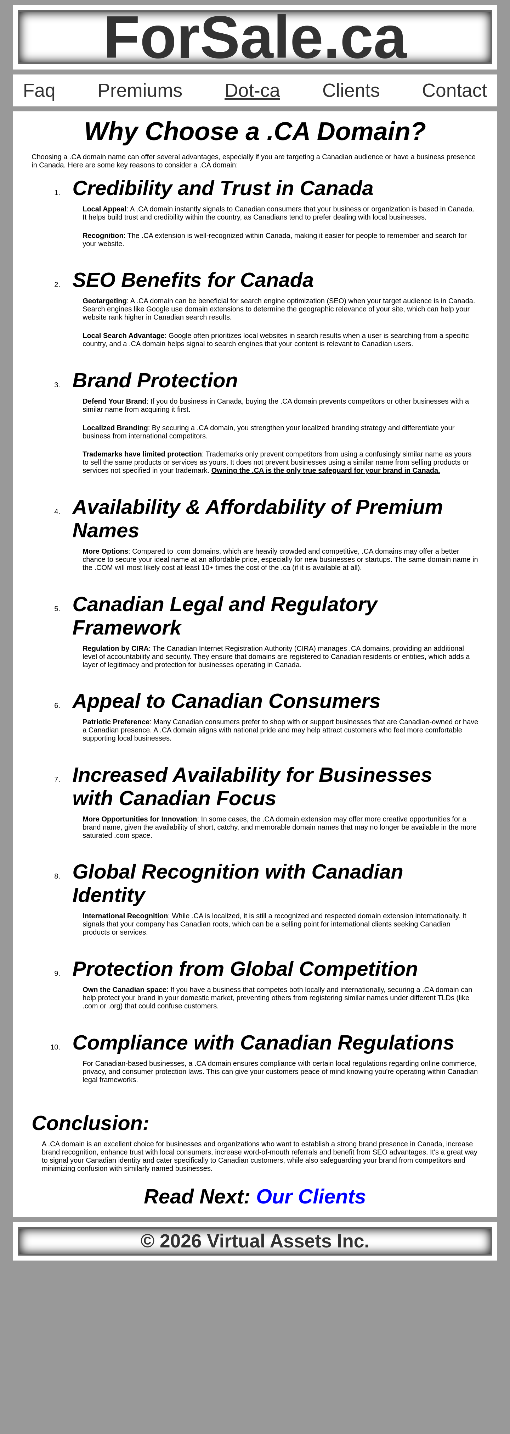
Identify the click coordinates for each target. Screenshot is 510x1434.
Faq (39, 90)
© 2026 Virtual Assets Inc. (255, 1240)
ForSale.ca (255, 37)
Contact (454, 90)
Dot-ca (252, 90)
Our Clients (311, 1196)
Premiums (139, 90)
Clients (351, 90)
